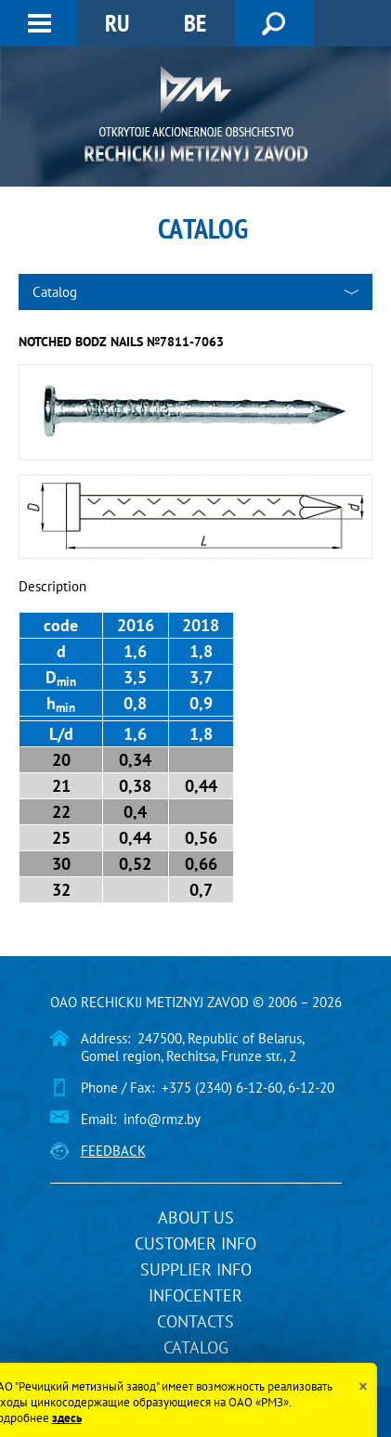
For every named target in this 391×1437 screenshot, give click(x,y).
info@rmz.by (162, 1119)
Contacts (195, 1321)
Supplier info (196, 1269)
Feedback (113, 1150)
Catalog (195, 1347)
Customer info (195, 1243)
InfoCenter (195, 1295)
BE (195, 22)
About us (196, 1217)
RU (117, 22)
